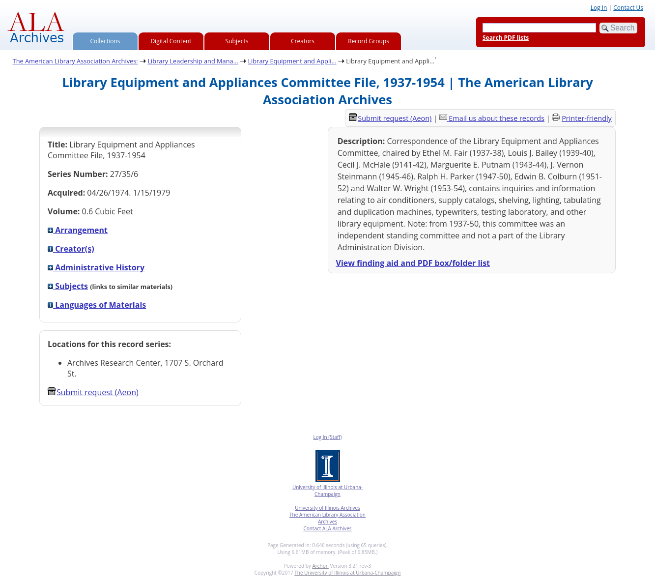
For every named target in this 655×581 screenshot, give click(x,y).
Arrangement (78, 230)
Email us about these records (496, 118)
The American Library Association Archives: (75, 61)
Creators (302, 41)
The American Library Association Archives (327, 518)
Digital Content (170, 41)
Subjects (237, 41)
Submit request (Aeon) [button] (93, 392)
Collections (105, 41)
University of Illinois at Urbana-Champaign (327, 490)
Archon (320, 565)
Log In (599, 7)
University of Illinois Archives (327, 507)
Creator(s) (71, 248)
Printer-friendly (587, 118)
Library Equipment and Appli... (292, 61)
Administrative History (96, 267)
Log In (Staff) (327, 437)
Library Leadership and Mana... (192, 61)
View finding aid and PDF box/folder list (413, 263)
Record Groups (368, 41)
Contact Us (628, 7)
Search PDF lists (506, 37)
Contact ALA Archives (327, 528)
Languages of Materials (97, 304)
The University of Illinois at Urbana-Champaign (347, 572)
